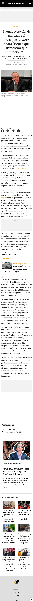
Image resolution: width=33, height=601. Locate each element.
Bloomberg (22, 168)
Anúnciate (17, 593)
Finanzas (16, 27)
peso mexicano (7, 432)
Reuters (4, 198)
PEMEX (18, 432)
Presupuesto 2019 (8, 429)
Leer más (5, 259)
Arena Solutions (16, 596)
